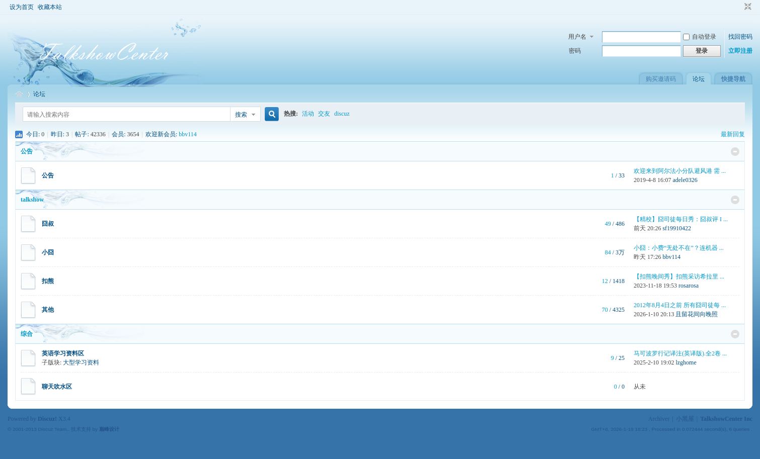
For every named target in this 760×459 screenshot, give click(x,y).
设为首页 (22, 7)
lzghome (685, 362)
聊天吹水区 (57, 386)
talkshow (32, 199)
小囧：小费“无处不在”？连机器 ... (679, 247)
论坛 (699, 78)
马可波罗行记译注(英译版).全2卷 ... (680, 353)
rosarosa (688, 285)
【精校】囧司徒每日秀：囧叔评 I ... (681, 219)
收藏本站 (50, 7)
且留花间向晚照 (696, 314)
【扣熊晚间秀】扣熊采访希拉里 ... (679, 276)
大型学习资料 (81, 362)
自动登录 (699, 36)
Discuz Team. (53, 429)
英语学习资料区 (63, 353)
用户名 (577, 36)
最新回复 (733, 134)
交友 (324, 113)
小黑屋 (685, 418)
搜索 (241, 114)
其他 (48, 309)
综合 (27, 333)
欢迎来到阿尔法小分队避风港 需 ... (680, 170)
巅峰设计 (109, 429)
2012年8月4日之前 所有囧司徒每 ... (680, 305)
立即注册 (740, 50)
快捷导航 (733, 78)
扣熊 (48, 281)
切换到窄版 (746, 7)
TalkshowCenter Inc (726, 418)
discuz (342, 113)
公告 (27, 151)
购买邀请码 (661, 78)
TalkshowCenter (19, 94)
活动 (308, 113)
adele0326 (684, 179)
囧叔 (48, 223)
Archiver (659, 418)
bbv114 (188, 134)
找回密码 (740, 36)
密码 (575, 50)
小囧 (48, 252)
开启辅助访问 (738, 7)
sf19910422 (676, 228)
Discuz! (47, 418)
